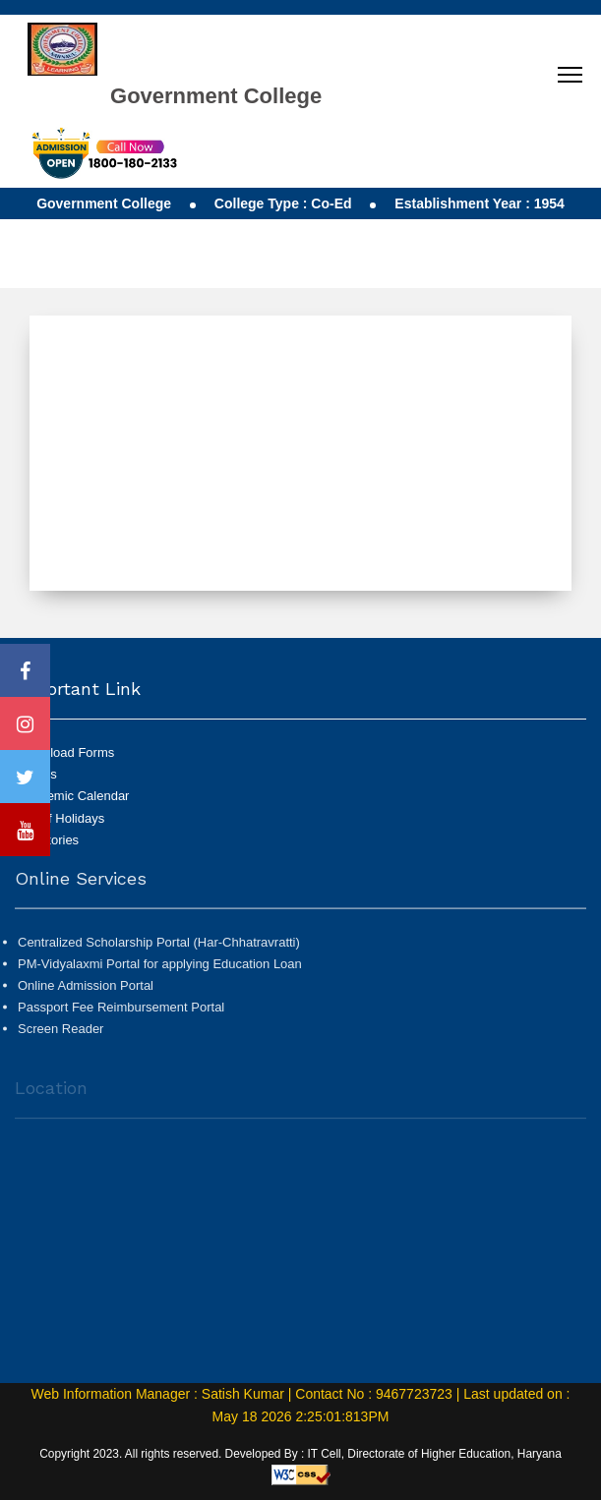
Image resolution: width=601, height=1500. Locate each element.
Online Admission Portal (85, 991)
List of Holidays (61, 818)
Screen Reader (60, 1034)
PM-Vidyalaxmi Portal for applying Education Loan (160, 969)
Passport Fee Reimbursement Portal (121, 1013)
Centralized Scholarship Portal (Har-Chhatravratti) (159, 947)
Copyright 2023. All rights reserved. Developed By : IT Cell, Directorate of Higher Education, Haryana (300, 1454)
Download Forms (66, 752)
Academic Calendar (73, 795)
